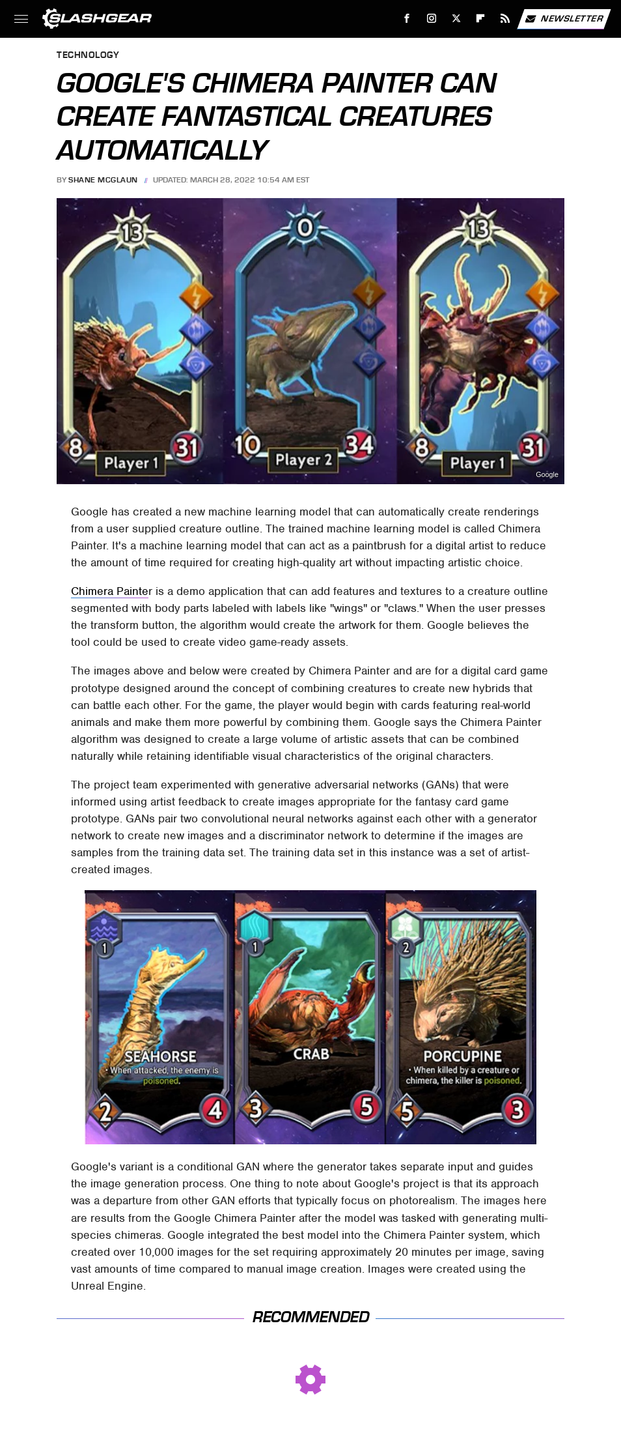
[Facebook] (407, 18)
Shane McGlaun (103, 179)
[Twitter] (456, 18)
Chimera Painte (109, 591)
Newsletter (564, 19)
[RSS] (505, 18)
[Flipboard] (480, 18)
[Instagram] (431, 18)
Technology (88, 55)
